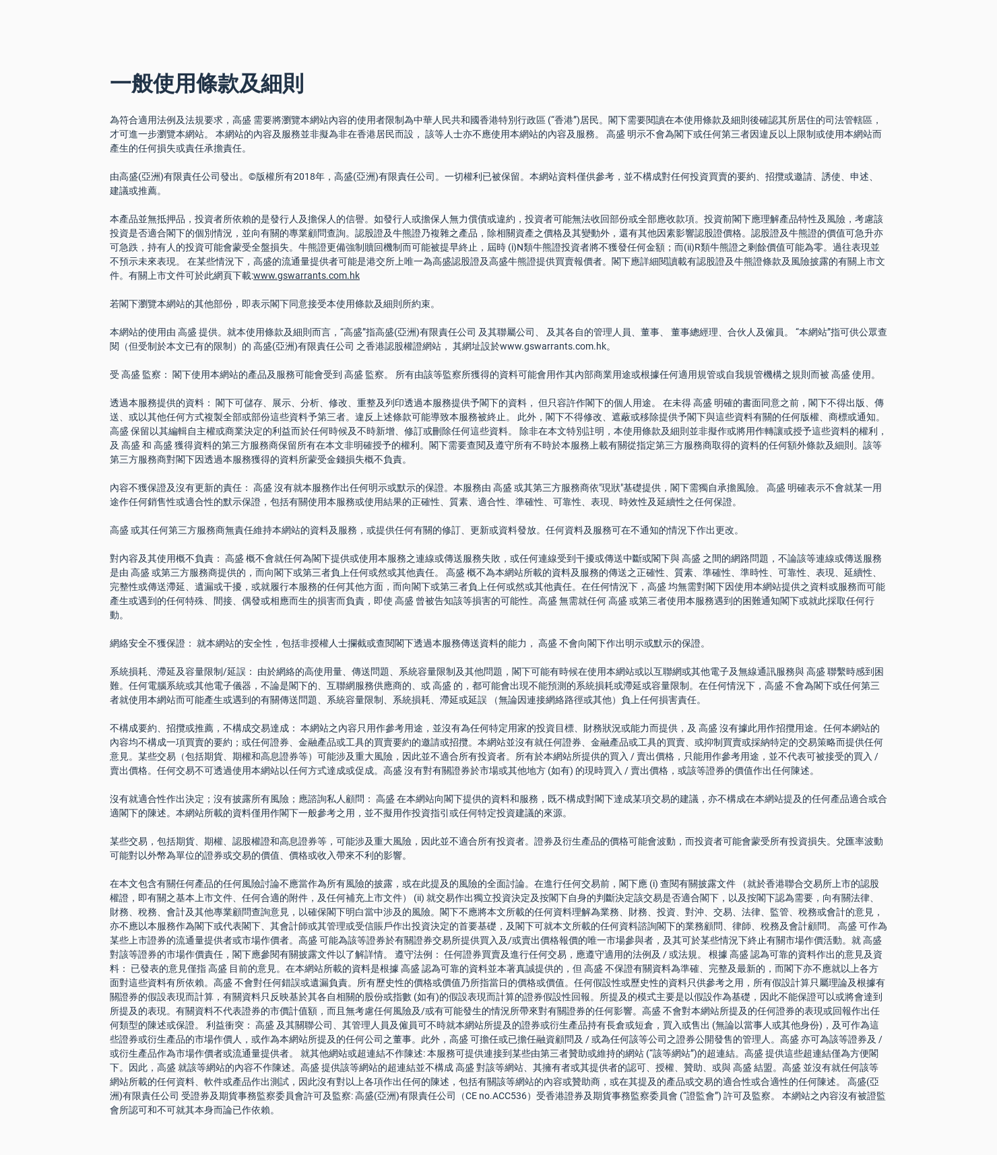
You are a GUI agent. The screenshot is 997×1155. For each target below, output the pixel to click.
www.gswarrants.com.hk (306, 275)
